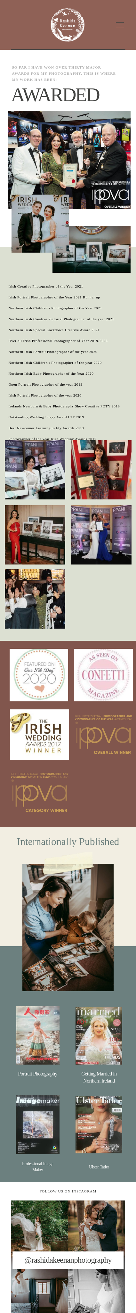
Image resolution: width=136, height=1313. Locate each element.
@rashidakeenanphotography (68, 1260)
